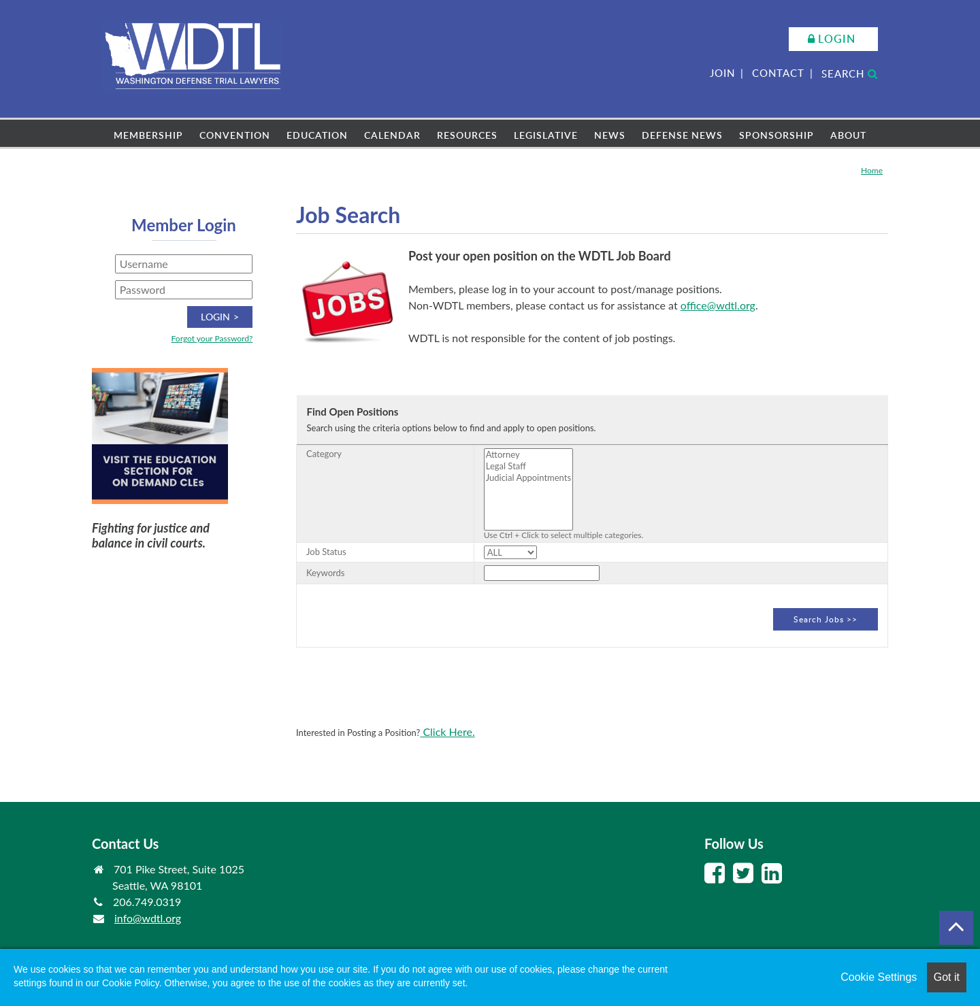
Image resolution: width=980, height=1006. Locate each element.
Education (317, 135)
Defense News (682, 135)
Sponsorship (776, 135)
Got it (947, 977)
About (848, 135)
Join (722, 73)
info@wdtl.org (147, 917)
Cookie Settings (878, 977)
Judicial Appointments (528, 478)
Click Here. (447, 731)
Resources (467, 135)
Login (836, 38)
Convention (234, 135)
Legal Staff (528, 466)
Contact (778, 73)
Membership (148, 135)
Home (872, 170)
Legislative (546, 135)
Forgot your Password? (212, 338)
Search (849, 73)
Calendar (392, 135)
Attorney (528, 454)
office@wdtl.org (718, 305)
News (609, 135)
